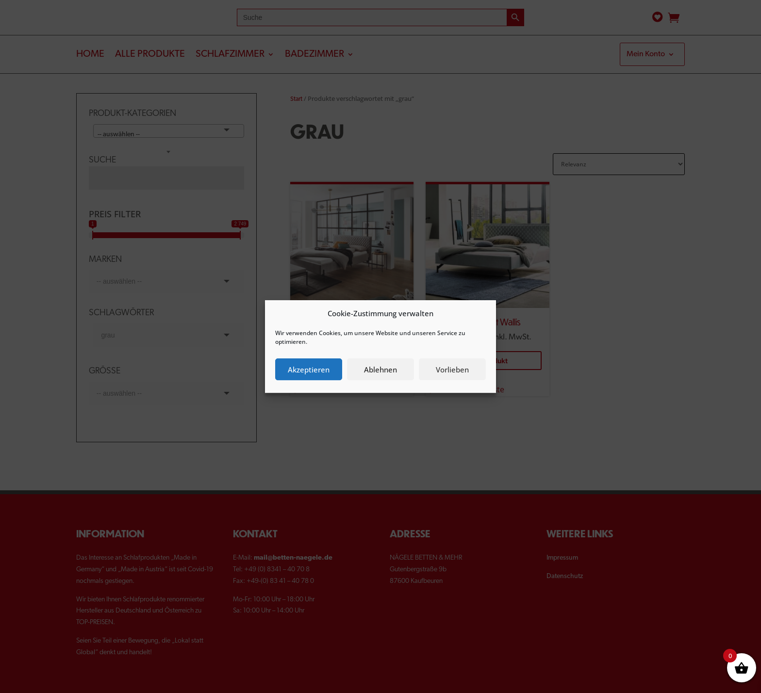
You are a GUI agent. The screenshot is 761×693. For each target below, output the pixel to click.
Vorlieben (452, 369)
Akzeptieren (309, 369)
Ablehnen (380, 369)
